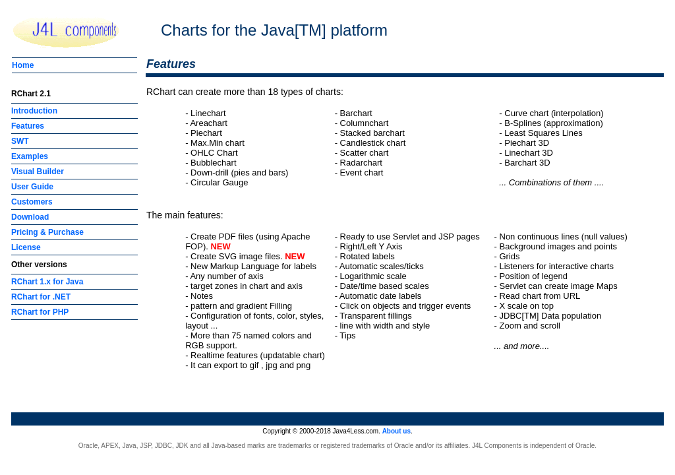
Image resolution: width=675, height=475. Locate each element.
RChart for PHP (40, 312)
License (26, 247)
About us (396, 431)
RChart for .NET (41, 296)
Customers (32, 201)
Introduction (34, 110)
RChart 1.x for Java (47, 281)
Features (27, 126)
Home (23, 65)
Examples (29, 156)
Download (30, 217)
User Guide (32, 186)
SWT (20, 141)
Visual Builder (37, 171)
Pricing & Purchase (47, 232)
